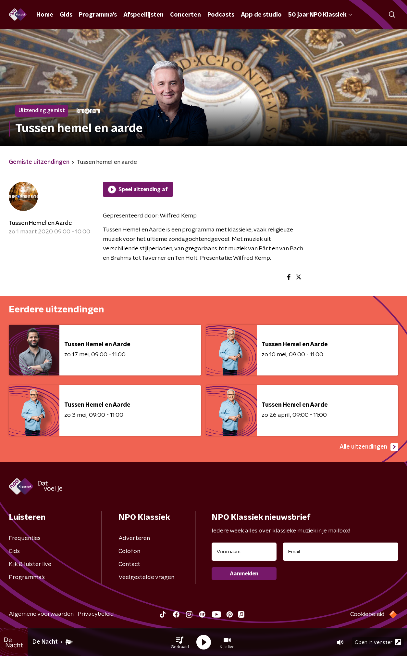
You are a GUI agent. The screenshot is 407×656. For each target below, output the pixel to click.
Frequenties (25, 538)
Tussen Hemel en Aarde (40, 223)
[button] (179, 642)
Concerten (185, 15)
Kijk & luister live (30, 564)
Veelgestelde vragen (146, 577)
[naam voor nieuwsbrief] (244, 552)
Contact (129, 564)
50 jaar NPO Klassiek (320, 15)
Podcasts (220, 15)
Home (44, 15)
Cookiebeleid (367, 614)
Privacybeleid (96, 614)
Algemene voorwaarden (41, 614)
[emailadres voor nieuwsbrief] (340, 552)
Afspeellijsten (143, 15)
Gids (66, 15)
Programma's (98, 15)
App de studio (261, 15)
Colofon (129, 551)
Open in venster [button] (378, 642)
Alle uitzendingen (368, 447)
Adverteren (134, 538)
